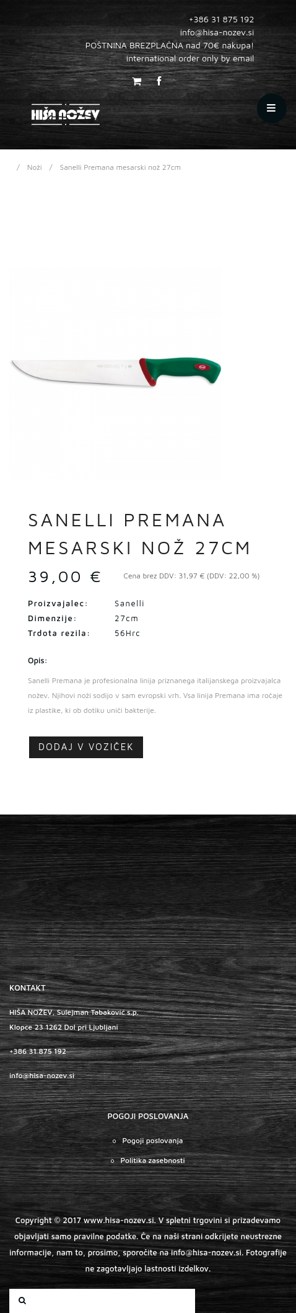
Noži (34, 167)
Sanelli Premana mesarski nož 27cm (120, 167)
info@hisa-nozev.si (41, 1075)
